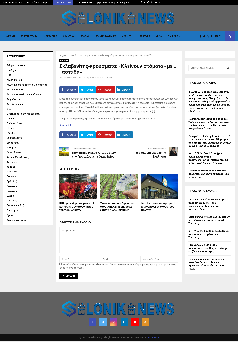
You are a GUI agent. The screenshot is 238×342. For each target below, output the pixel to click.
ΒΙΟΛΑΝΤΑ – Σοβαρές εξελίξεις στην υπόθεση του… (106, 2)
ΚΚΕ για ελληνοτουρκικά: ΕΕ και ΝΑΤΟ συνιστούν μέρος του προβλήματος (77, 207)
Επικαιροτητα (29, 36)
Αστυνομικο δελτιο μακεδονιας (24, 94)
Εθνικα (10, 128)
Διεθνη (10, 118)
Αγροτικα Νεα (14, 80)
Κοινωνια (12, 162)
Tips (9, 75)
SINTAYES (193, 231)
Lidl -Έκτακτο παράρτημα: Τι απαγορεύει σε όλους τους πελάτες (158, 207)
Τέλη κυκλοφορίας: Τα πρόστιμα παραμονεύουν (203, 206)
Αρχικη (10, 36)
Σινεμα (10, 196)
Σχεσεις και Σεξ (15, 205)
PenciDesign (153, 337)
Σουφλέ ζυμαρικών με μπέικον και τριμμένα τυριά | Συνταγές (209, 220)
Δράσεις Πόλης (15, 123)
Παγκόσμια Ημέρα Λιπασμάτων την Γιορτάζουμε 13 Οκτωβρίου (94, 154)
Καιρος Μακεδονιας (18, 157)
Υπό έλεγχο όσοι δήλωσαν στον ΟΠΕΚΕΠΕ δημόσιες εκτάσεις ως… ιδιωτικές (117, 207)
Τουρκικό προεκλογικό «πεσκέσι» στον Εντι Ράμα (207, 265)
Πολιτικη (12, 191)
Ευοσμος (11, 147)
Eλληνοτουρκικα (105, 36)
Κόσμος (127, 36)
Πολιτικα (12, 186)
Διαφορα (173, 36)
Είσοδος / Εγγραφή (37, 2)
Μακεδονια (50, 36)
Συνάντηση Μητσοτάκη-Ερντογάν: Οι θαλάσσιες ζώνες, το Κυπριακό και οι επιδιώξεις (209, 173)
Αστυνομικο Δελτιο (17, 89)
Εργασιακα (13, 142)
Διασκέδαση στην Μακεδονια (23, 113)
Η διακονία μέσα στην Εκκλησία (151, 154)
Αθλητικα (69, 36)
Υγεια (159, 36)
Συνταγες (12, 200)
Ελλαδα (84, 36)
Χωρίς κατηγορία (16, 220)
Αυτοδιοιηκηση (15, 104)
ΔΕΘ (9, 109)
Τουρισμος (12, 210)
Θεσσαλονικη (14, 152)
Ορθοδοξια (13, 181)
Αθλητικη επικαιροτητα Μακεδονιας (27, 84)
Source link (65, 125)
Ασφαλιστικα (14, 99)
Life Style (144, 36)
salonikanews (70, 77)
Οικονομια (64, 60)
